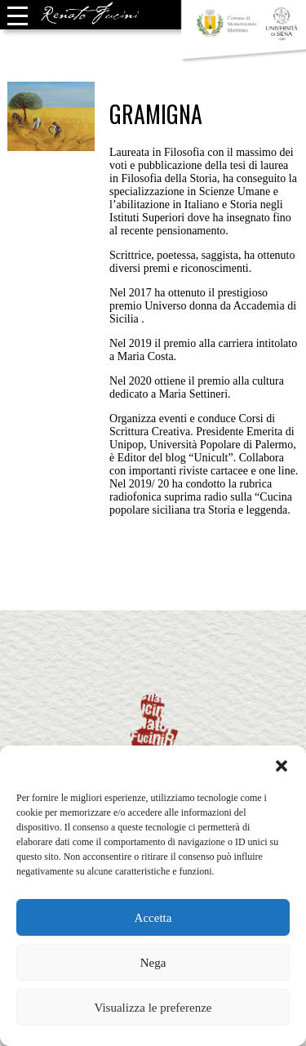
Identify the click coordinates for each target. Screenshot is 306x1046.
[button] (281, 766)
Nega (153, 962)
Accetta (153, 917)
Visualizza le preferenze (152, 1007)
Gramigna (155, 114)
